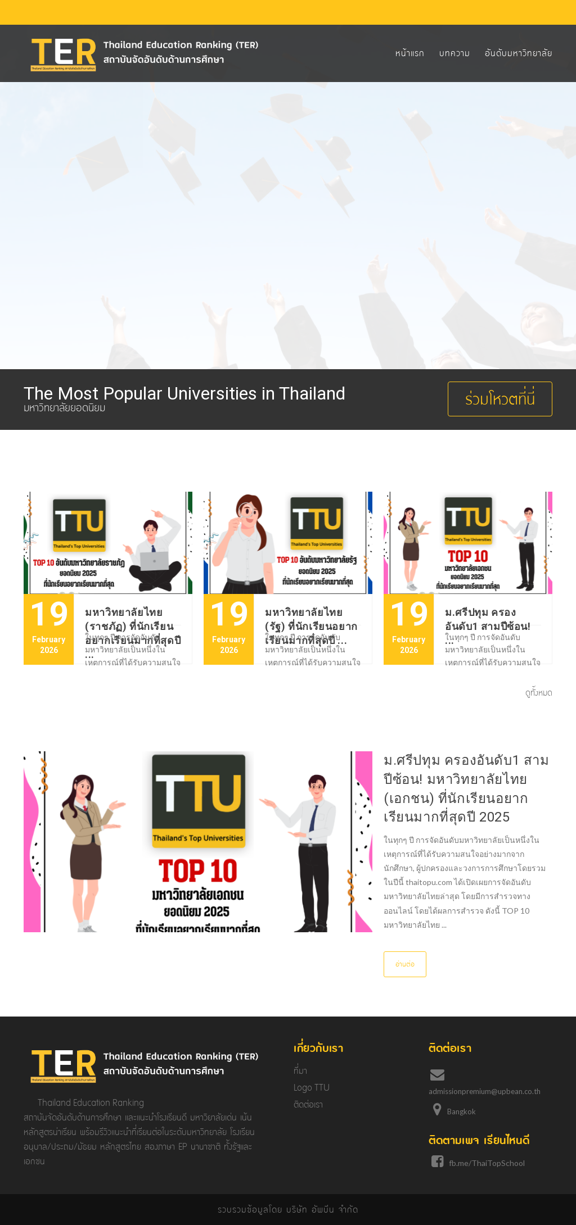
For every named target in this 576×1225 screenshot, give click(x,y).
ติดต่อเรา (308, 1104)
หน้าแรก (410, 53)
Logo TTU (312, 1087)
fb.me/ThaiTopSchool (487, 1163)
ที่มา (300, 1070)
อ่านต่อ (405, 964)
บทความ (454, 53)
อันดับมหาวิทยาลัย (518, 53)
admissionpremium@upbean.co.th (485, 1091)
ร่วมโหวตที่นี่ (500, 398)
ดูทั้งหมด (538, 693)
